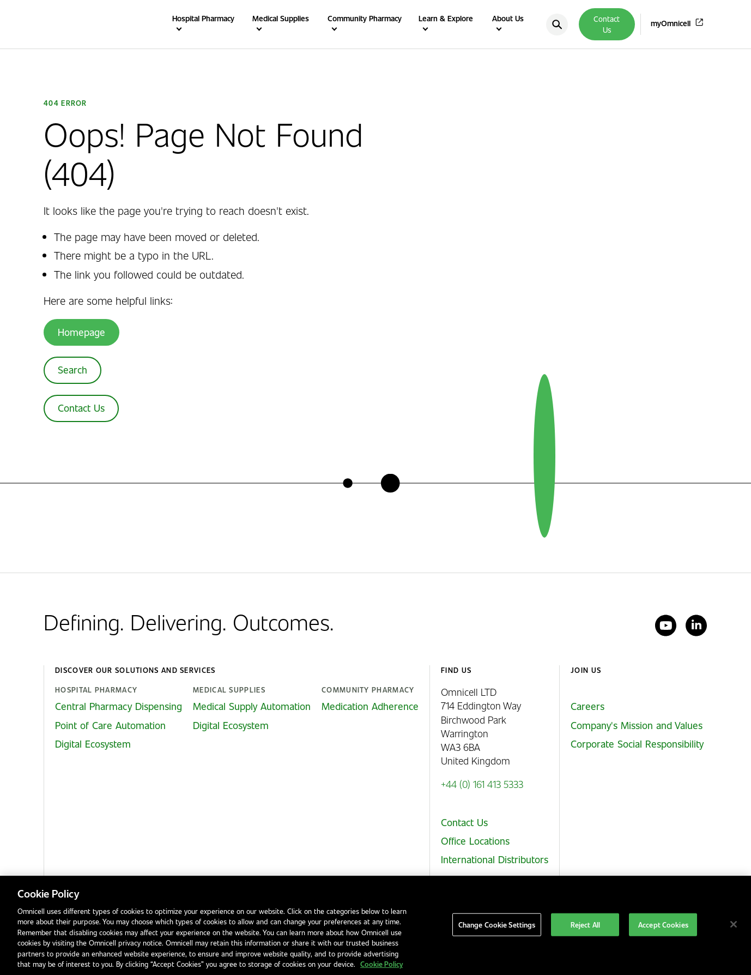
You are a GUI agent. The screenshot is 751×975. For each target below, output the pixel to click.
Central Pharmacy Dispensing (118, 706)
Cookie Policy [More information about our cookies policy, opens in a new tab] (381, 963)
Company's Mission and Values (636, 725)
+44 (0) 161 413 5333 (482, 784)
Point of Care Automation (110, 725)
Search (72, 369)
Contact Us (606, 24)
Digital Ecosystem (93, 743)
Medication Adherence (370, 706)
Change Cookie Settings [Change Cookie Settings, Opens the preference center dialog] (497, 924)
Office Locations (475, 840)
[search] (557, 24)
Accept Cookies (663, 924)
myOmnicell (671, 23)
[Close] (734, 924)
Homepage (81, 332)
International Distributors (494, 859)
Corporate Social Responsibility (637, 743)
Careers (587, 706)
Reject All (585, 924)
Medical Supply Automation (252, 706)
